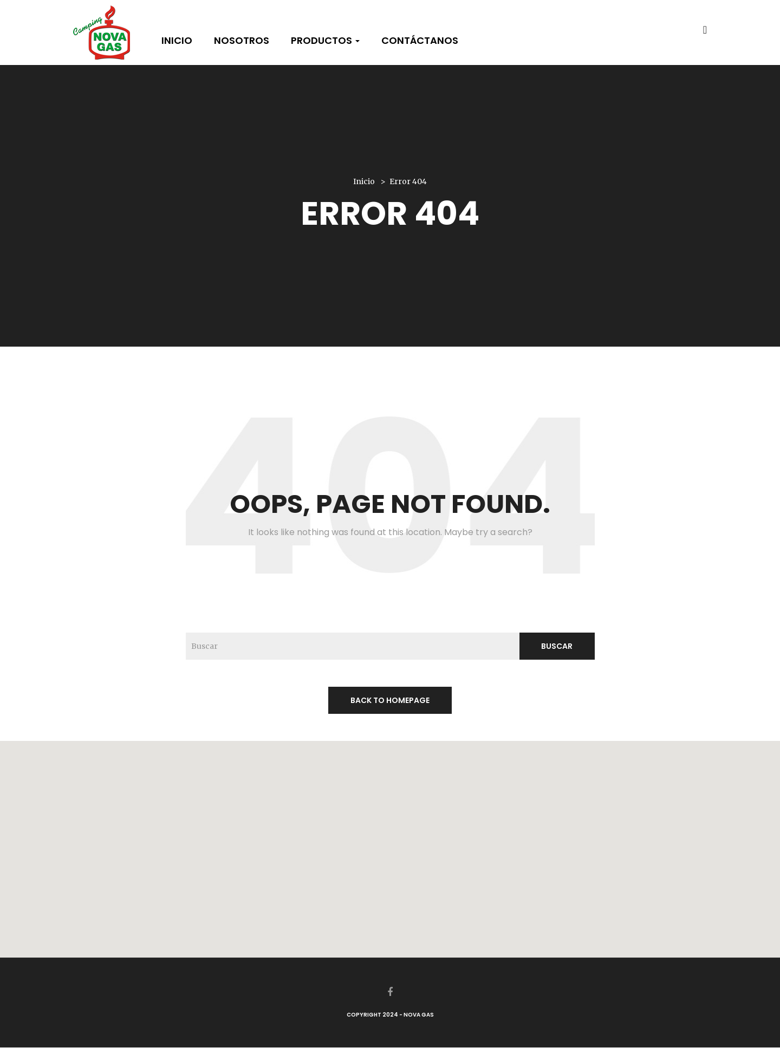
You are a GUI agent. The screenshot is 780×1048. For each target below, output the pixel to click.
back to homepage (390, 700)
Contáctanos (419, 40)
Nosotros (241, 40)
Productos (325, 40)
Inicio (176, 40)
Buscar (557, 646)
